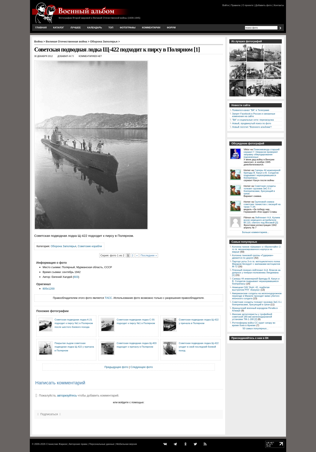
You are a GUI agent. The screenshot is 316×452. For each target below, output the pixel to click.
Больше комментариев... (255, 232)
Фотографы (128, 27)
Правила (235, 5)
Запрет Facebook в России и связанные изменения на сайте (253, 114)
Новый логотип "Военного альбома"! (252, 127)
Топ (110, 27)
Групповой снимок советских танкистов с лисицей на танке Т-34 (262, 204)
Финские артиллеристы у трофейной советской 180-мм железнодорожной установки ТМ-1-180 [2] (252, 316)
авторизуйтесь (67, 395)
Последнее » (149, 255)
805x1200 (49, 288)
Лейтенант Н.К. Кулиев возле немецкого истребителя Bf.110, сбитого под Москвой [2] (262, 220)
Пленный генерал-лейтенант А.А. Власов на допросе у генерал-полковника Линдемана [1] (256, 272)
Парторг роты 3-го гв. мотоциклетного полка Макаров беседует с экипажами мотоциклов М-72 (256, 264)
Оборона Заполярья (104, 41)
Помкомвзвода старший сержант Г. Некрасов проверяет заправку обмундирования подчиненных (261, 153)
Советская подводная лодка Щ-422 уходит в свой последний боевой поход (199, 347)
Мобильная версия (126, 444)
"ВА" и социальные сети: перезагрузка (253, 120)
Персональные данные (101, 444)
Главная (41, 27)
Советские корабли (90, 246)
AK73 (71, 56)
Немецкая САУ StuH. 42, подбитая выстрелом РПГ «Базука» (250, 288)
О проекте (247, 5)
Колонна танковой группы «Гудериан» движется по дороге (252, 256)
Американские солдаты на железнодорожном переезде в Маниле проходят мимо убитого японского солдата (257, 296)
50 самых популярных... (255, 328)
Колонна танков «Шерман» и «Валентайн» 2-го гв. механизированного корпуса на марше (256, 249)
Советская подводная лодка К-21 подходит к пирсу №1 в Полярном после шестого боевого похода (74, 323)
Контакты (279, 5)
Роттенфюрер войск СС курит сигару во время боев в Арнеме (253, 324)
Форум (171, 27)
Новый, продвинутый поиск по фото (251, 123)
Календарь (94, 27)
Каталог (58, 27)
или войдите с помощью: (128, 402)
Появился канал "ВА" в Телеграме (250, 110)
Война (38, 41)
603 (76, 276)
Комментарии (151, 27)
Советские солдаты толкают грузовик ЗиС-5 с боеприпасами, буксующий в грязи (260, 190)
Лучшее (76, 27)
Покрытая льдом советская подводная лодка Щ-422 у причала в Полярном (74, 347)
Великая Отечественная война (66, 41)
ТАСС (108, 297)
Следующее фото (142, 367)
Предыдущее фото (116, 367)
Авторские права (78, 444)
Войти (225, 5)
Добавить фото (263, 5)
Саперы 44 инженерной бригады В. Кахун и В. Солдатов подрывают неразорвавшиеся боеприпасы (262, 174)
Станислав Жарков (56, 444)
